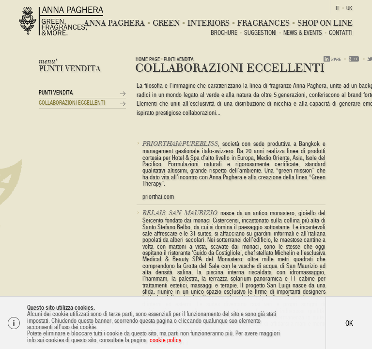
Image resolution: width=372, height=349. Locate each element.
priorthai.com (158, 196)
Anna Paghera (114, 23)
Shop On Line (325, 23)
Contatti (341, 33)
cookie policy (165, 340)
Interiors (208, 23)
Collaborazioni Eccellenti (72, 102)
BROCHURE (224, 33)
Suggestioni (260, 33)
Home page (148, 59)
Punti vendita (56, 92)
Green (166, 23)
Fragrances (263, 23)
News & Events (302, 33)
